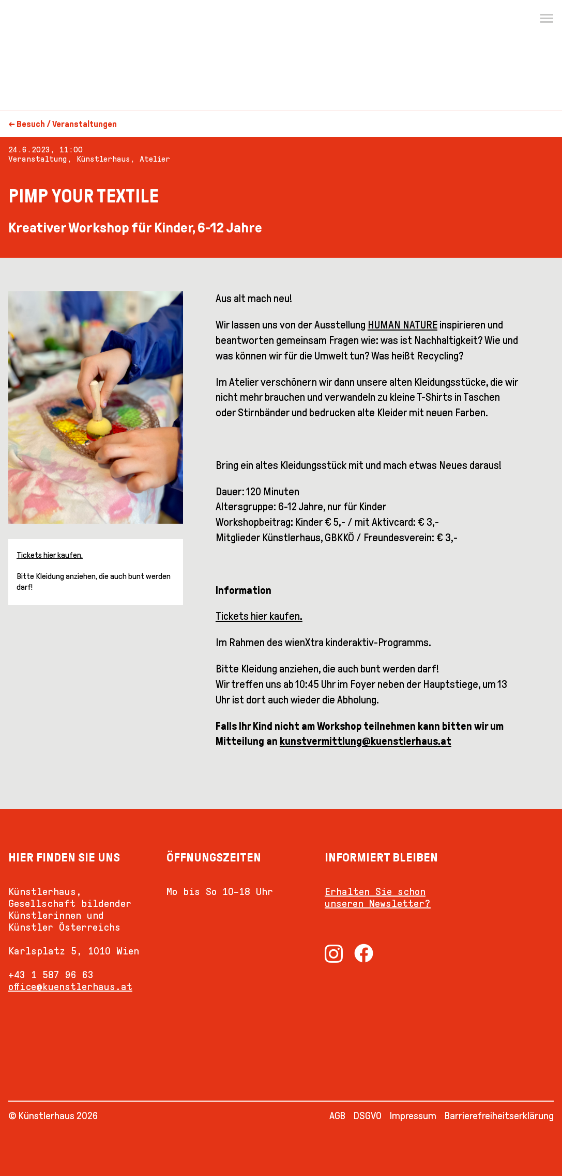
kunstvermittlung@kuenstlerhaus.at (365, 741)
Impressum (413, 1115)
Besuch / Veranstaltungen (67, 124)
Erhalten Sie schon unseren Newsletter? (378, 897)
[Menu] (546, 18)
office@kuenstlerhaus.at (70, 986)
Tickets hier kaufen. (50, 555)
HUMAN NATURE (402, 325)
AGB (337, 1115)
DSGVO (368, 1115)
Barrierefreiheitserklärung (499, 1115)
